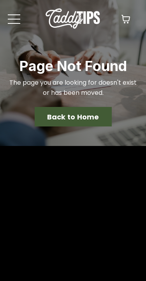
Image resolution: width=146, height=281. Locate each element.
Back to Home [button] (73, 184)
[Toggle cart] (126, 19)
